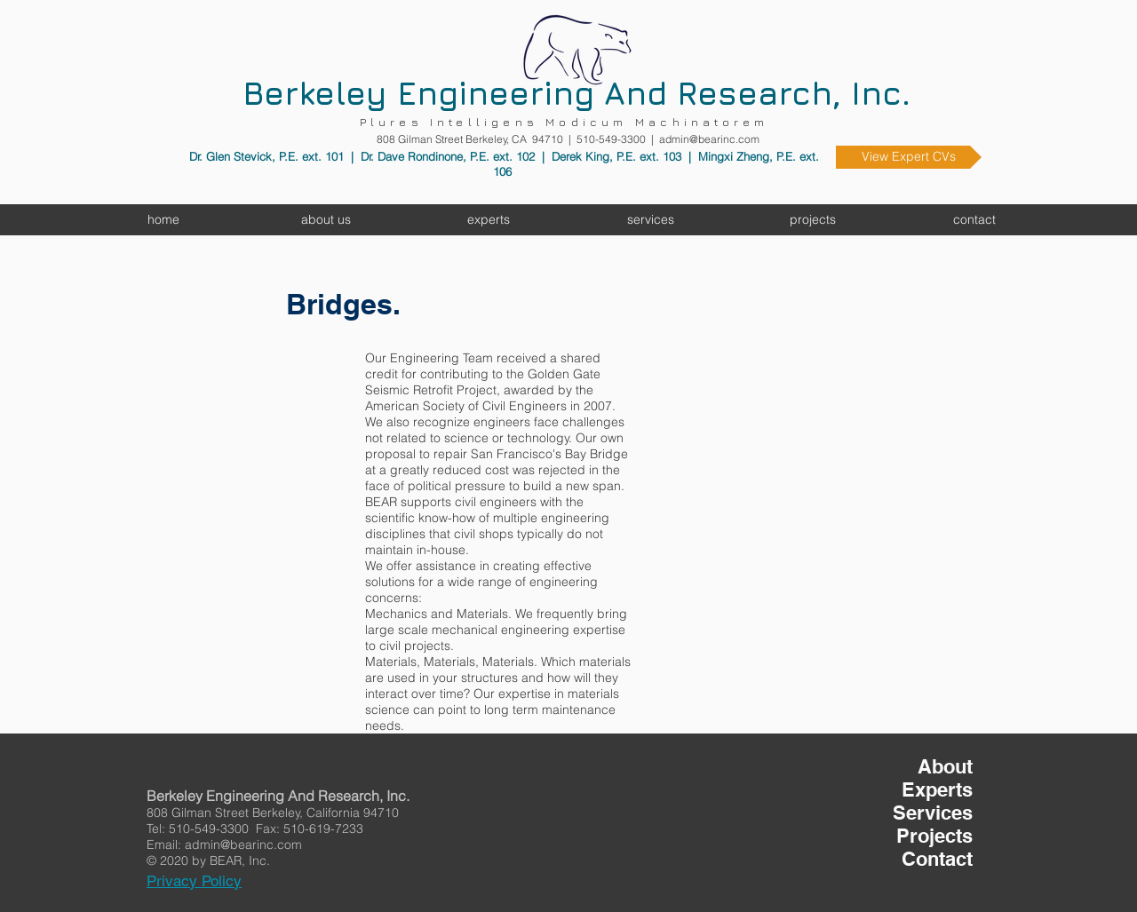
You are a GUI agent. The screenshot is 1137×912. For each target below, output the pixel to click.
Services (933, 812)
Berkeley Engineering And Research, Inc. (576, 93)
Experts (937, 789)
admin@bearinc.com (709, 139)
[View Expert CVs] (909, 157)
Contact (937, 858)
